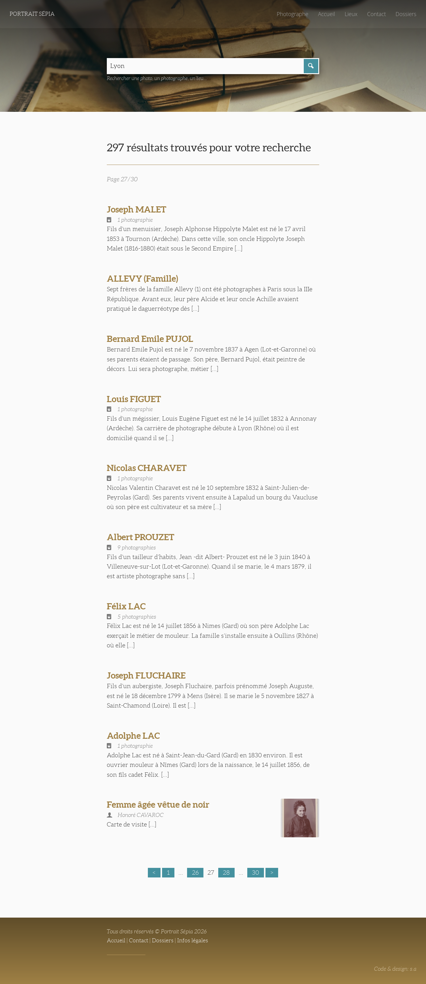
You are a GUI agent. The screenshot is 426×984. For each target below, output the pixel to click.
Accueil (326, 14)
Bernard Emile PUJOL (150, 339)
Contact (376, 14)
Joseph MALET (136, 209)
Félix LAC (126, 606)
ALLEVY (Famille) (142, 279)
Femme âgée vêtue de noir (158, 804)
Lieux (351, 14)
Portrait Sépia (32, 14)
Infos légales (192, 940)
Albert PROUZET (140, 537)
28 (226, 872)
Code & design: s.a (395, 969)
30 (255, 872)
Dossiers (405, 14)
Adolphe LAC (133, 736)
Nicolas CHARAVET (147, 468)
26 (195, 872)
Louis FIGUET (134, 399)
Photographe (292, 14)
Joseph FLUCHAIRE (146, 675)
